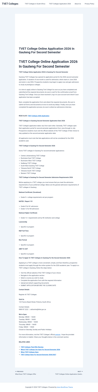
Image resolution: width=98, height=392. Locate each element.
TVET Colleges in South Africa (38, 4)
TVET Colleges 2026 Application (39, 116)
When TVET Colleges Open (30, 352)
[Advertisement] (49, 32)
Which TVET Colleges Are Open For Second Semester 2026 (41, 349)
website (57, 334)
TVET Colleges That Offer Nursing (32, 347)
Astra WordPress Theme (65, 387)
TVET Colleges (10, 3)
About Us (79, 4)
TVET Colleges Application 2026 (62, 4)
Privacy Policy (90, 4)
